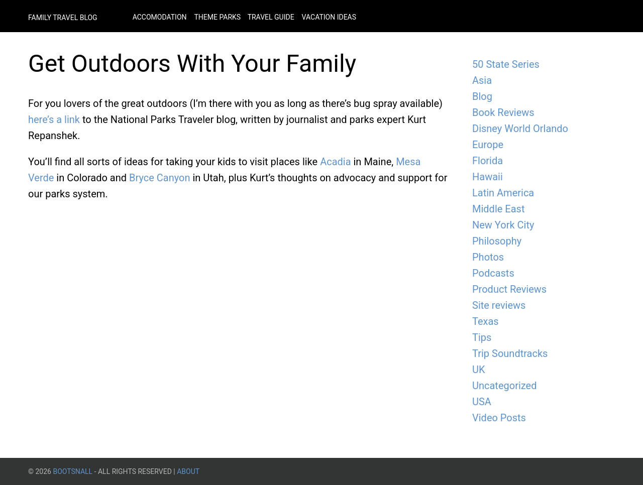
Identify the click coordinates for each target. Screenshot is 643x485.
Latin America (503, 193)
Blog (482, 96)
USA (481, 402)
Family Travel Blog (62, 18)
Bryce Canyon (159, 178)
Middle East (498, 209)
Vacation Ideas (329, 17)
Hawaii (487, 177)
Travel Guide (271, 17)
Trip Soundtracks (510, 353)
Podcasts (493, 273)
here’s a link (54, 119)
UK (478, 369)
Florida (487, 161)
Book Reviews (503, 112)
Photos (488, 257)
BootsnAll (72, 471)
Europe (487, 145)
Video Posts (499, 418)
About (188, 471)
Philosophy (496, 241)
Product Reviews (509, 289)
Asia (482, 80)
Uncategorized (504, 386)
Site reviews (498, 305)
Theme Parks (218, 17)
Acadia (335, 162)
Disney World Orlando (520, 129)
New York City (503, 225)
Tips (481, 337)
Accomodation (160, 17)
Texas (485, 321)
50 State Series (506, 64)
